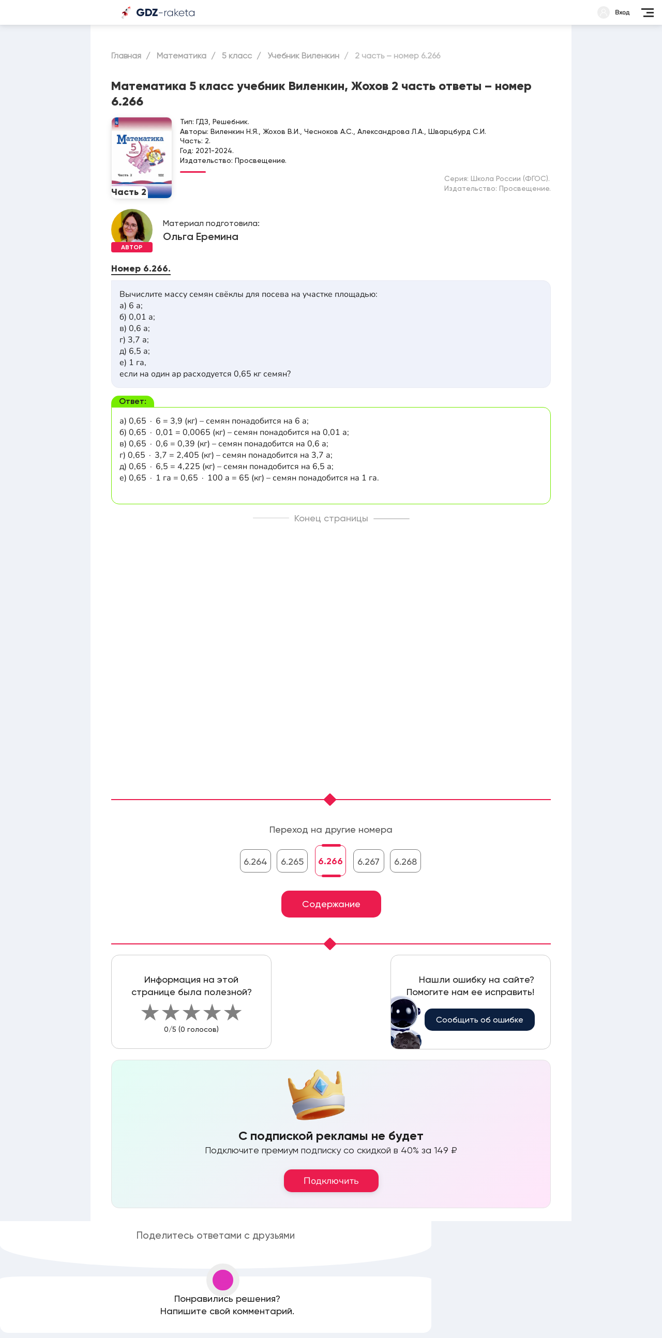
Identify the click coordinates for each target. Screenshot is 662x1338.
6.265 (292, 861)
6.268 (405, 861)
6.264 (255, 861)
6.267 (368, 861)
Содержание (331, 903)
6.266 (330, 861)
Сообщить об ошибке (479, 1020)
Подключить (331, 1181)
